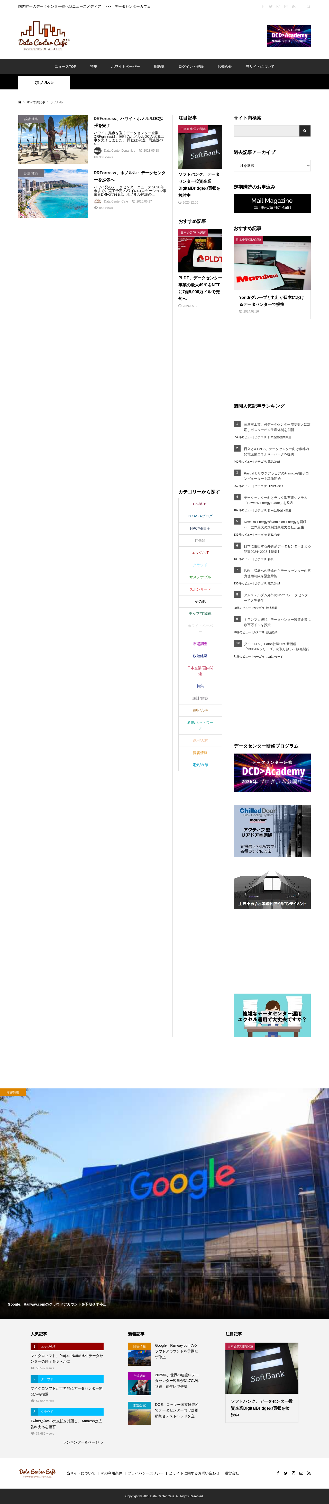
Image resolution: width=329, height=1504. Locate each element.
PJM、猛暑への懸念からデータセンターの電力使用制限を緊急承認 (277, 573)
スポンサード (274, 656)
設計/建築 (200, 698)
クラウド (200, 565)
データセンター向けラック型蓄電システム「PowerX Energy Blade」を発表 (275, 500)
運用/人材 (200, 740)
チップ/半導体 (200, 613)
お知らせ (224, 67)
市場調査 (200, 644)
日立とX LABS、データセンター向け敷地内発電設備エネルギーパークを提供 (276, 451)
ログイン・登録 (191, 67)
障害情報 (272, 607)
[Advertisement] (168, 35)
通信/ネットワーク (200, 725)
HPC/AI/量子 (276, 486)
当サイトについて (260, 67)
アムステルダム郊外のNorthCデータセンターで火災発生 (276, 597)
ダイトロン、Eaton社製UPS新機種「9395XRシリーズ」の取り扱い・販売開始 (277, 646)
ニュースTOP (65, 67)
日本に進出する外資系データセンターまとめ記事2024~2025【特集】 (277, 549)
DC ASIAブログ (200, 516)
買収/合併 (274, 534)
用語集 (159, 67)
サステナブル (200, 577)
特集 (93, 67)
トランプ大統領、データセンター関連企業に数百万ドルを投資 (277, 622)
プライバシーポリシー (146, 1473)
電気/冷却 (274, 461)
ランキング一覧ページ (81, 1442)
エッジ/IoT (200, 553)
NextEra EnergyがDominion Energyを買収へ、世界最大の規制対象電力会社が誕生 (275, 524)
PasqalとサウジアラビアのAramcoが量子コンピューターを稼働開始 (276, 476)
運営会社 (232, 1473)
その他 (200, 601)
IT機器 (200, 540)
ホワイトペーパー (125, 67)
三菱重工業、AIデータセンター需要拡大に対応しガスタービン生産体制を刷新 (277, 427)
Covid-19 (200, 504)
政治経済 (272, 632)
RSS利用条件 (112, 1473)
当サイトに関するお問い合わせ (194, 1473)
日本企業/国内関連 (279, 437)
